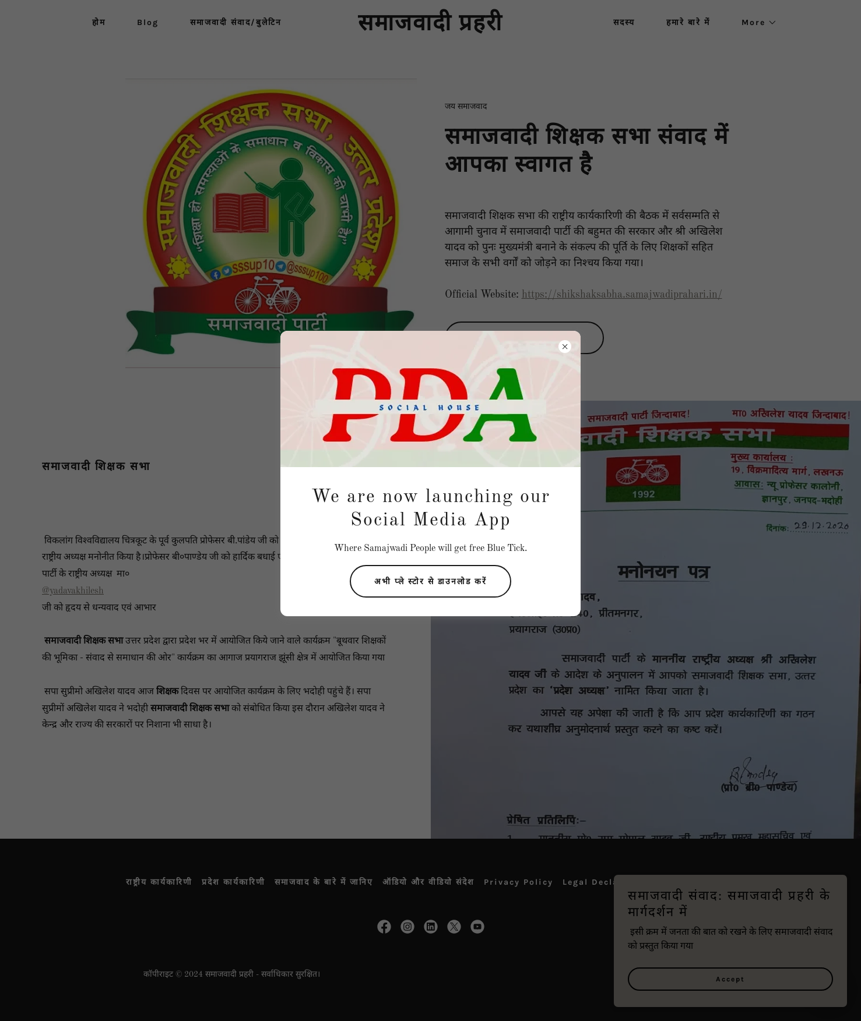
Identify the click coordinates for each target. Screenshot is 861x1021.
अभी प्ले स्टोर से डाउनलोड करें (430, 582)
